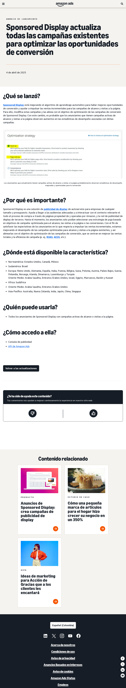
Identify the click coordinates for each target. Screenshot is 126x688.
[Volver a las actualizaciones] (21, 368)
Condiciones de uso (63, 651)
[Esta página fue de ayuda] (93, 413)
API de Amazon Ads (18, 346)
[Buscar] (122, 4)
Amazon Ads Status (63, 678)
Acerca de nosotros (63, 645)
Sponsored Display (13, 104)
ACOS (57, 237)
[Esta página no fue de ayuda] (32, 413)
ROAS (50, 237)
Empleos (63, 685)
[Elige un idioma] (63, 625)
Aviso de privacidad (63, 658)
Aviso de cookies (63, 671)
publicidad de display (55, 209)
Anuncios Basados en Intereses (63, 665)
